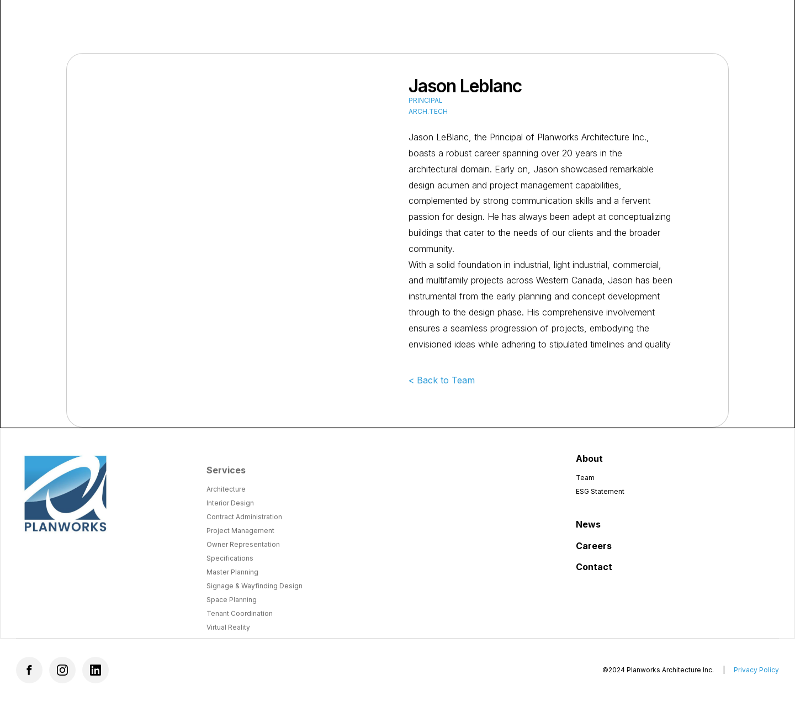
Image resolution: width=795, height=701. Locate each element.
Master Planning (232, 578)
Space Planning (231, 606)
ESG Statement (600, 491)
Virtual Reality (228, 634)
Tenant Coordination (239, 620)
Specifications (229, 565)
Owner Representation (243, 551)
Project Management (240, 537)
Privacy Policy (756, 670)
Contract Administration (244, 523)
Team (585, 477)
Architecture (226, 496)
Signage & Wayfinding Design (254, 592)
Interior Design (230, 509)
